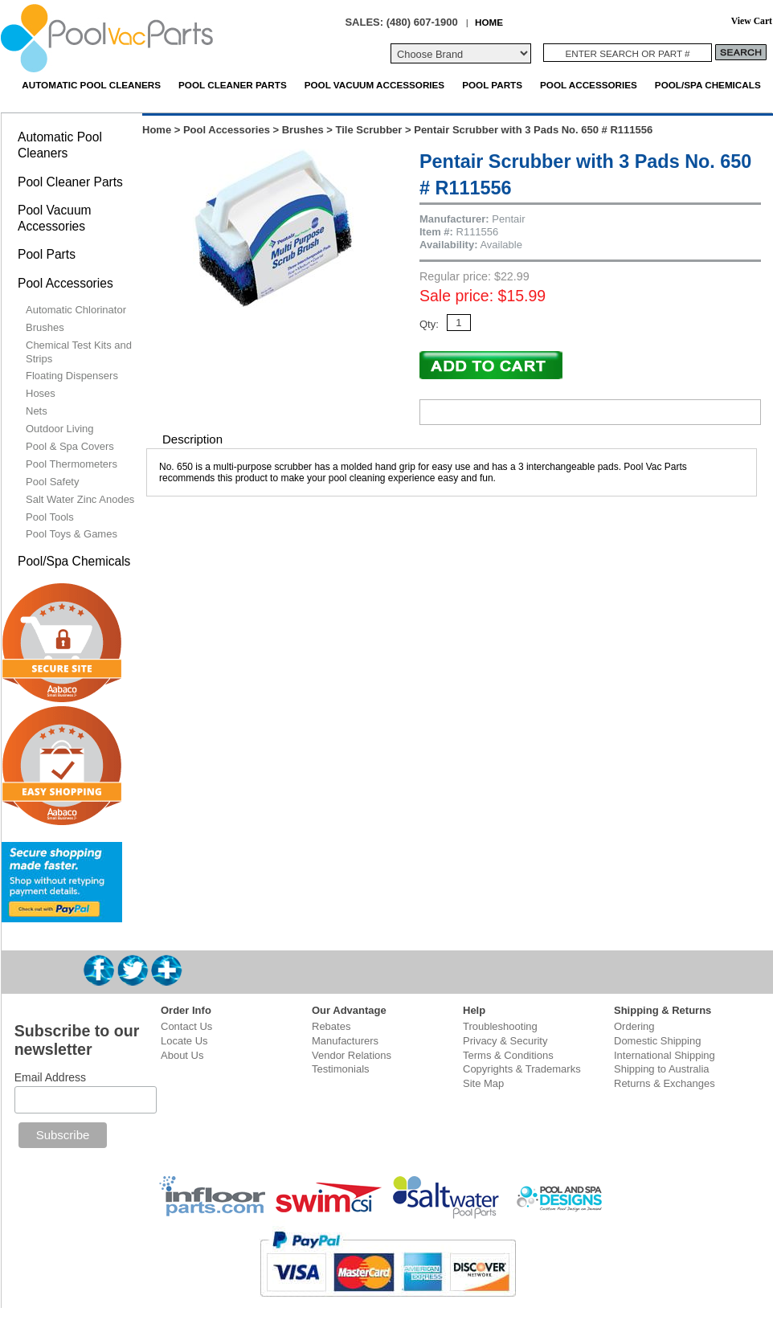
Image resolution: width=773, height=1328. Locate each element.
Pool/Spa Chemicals (708, 85)
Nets (36, 411)
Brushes (303, 130)
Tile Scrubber (369, 130)
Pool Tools (50, 517)
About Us (182, 1055)
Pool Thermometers (71, 464)
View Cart (751, 21)
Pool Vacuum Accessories (374, 85)
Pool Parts (492, 85)
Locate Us (184, 1041)
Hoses (40, 393)
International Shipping (664, 1055)
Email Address (50, 1077)
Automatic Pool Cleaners (91, 85)
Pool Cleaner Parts (232, 85)
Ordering (634, 1026)
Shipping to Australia (662, 1069)
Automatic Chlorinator (76, 310)
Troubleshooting (500, 1026)
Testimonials (341, 1069)
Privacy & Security (505, 1041)
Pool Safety (53, 482)
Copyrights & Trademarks (522, 1069)
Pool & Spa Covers (70, 446)
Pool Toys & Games (71, 534)
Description (192, 439)
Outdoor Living (60, 429)
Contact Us (186, 1026)
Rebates (331, 1026)
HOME (489, 22)
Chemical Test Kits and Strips (79, 352)
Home (156, 130)
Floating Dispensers (72, 376)
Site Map (483, 1083)
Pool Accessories (588, 85)
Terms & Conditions (508, 1055)
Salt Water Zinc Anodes (80, 499)
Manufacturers (345, 1041)
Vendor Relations (351, 1055)
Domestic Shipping (657, 1041)
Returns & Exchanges (664, 1083)
